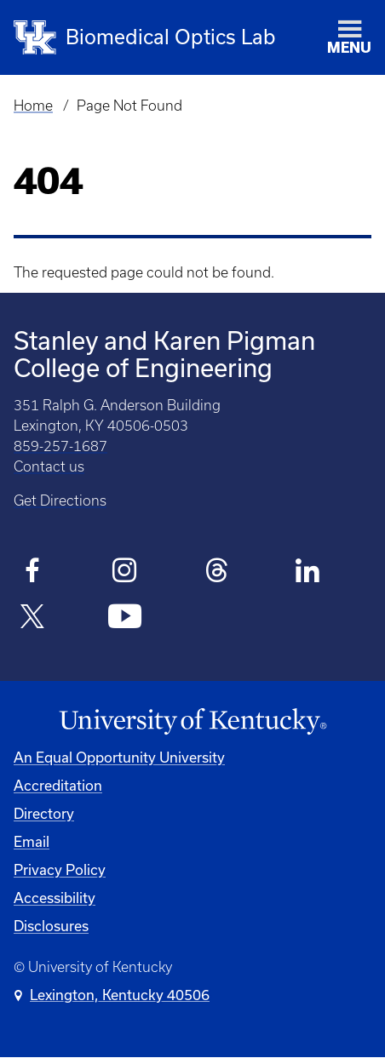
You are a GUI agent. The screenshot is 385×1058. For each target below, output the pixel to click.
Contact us (49, 466)
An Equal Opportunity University (119, 757)
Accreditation (58, 785)
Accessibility (54, 897)
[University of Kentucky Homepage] (192, 721)
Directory (44, 813)
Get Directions (60, 500)
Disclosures (51, 926)
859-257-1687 (60, 446)
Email (31, 841)
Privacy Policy (60, 869)
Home (33, 105)
